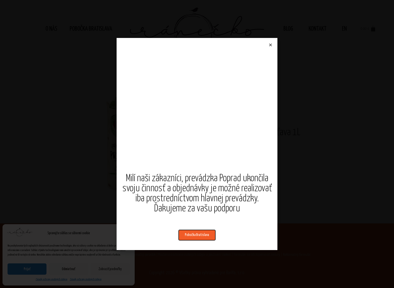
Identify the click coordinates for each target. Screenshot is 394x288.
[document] (197, 144)
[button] (197, 235)
